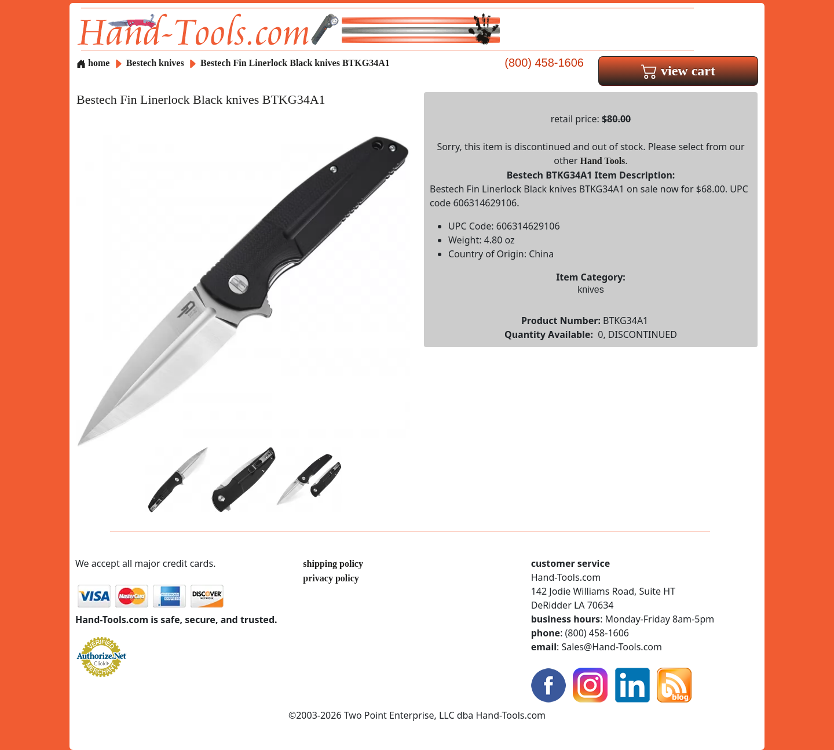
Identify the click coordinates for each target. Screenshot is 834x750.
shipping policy (333, 564)
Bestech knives (155, 63)
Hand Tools (603, 161)
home (92, 63)
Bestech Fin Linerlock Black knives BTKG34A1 (295, 63)
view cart (678, 71)
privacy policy (331, 578)
